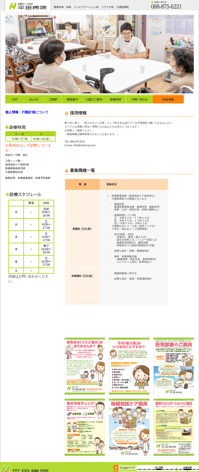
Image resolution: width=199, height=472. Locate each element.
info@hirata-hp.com (85, 145)
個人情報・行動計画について (27, 112)
